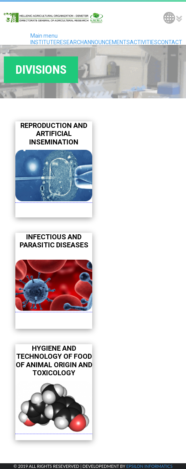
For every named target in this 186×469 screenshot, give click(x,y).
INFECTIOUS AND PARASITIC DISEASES (54, 241)
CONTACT (170, 42)
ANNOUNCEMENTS (107, 42)
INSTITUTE (43, 42)
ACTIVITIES (144, 42)
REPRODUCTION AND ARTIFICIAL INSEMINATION (53, 133)
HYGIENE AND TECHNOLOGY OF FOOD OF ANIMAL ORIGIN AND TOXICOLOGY (54, 360)
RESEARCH (70, 42)
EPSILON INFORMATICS (149, 466)
